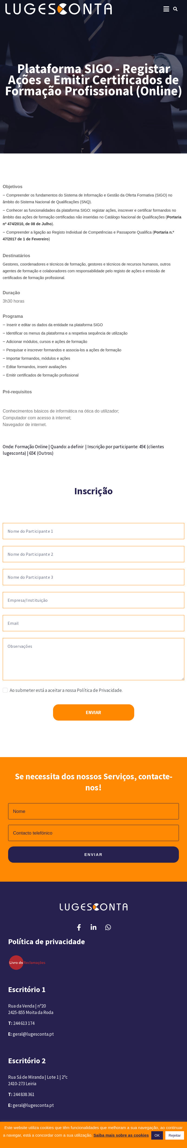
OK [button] (157, 1135)
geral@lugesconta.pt (33, 1034)
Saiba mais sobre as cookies (121, 1135)
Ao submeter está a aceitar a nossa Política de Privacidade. (66, 690)
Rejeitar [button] (175, 1135)
